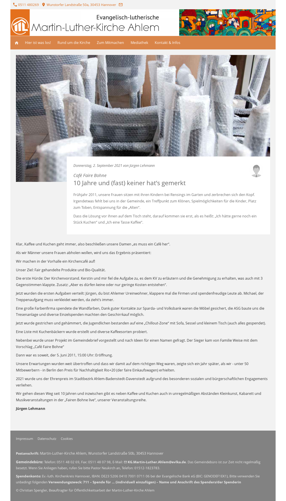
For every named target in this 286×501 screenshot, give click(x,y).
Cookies (67, 438)
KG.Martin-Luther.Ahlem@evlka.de (155, 462)
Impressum (24, 438)
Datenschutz (47, 438)
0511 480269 (26, 4)
